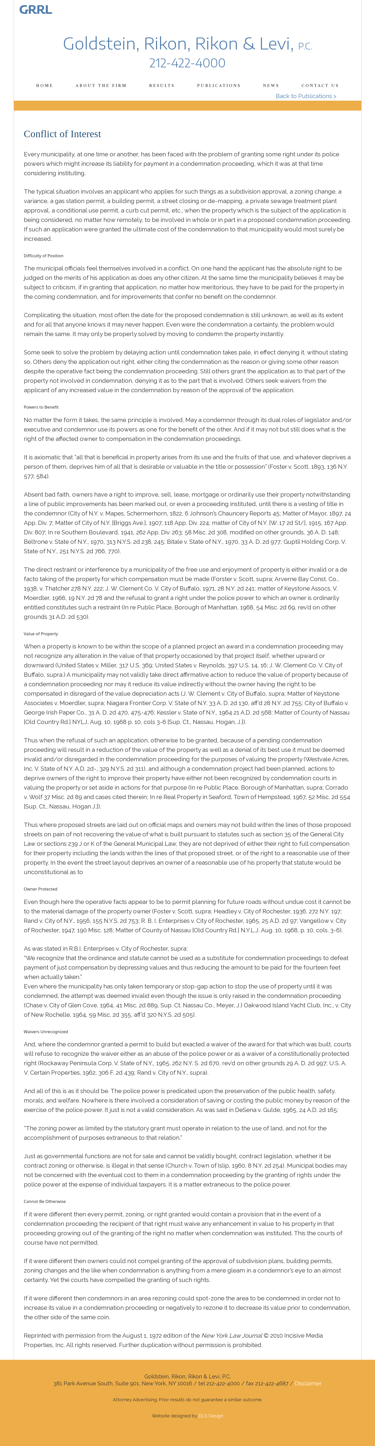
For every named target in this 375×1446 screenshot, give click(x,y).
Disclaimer (308, 1383)
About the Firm (101, 86)
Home (44, 86)
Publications (219, 86)
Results (162, 86)
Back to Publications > (306, 96)
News (271, 86)
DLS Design (211, 1415)
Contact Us (320, 86)
